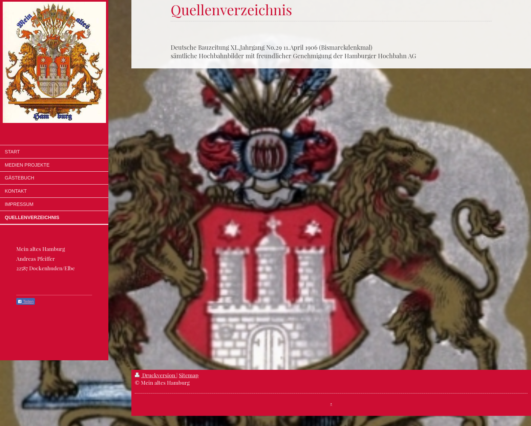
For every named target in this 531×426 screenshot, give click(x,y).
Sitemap (188, 375)
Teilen (26, 301)
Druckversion (155, 375)
